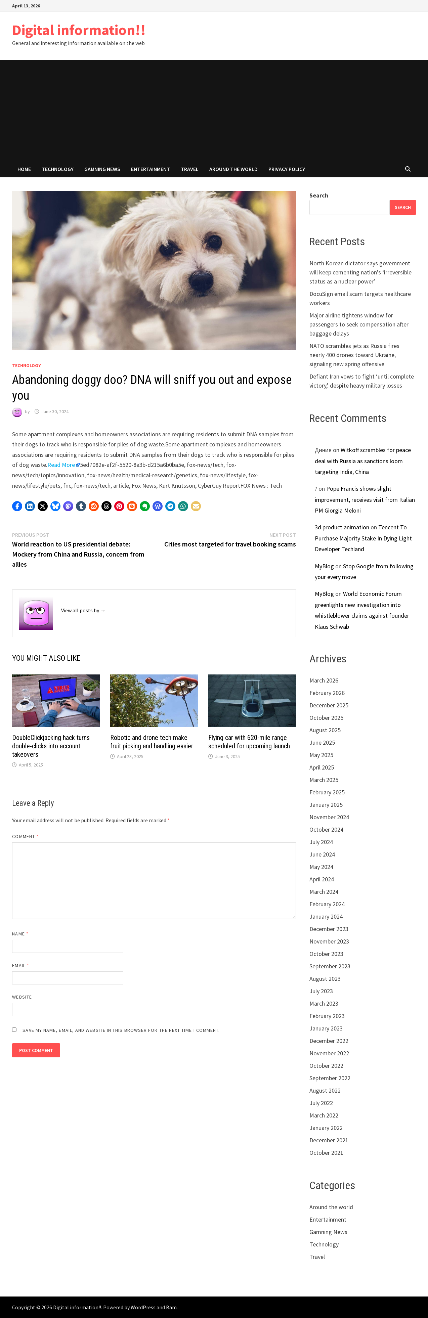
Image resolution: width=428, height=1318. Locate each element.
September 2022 (329, 1078)
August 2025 (325, 730)
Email (20, 965)
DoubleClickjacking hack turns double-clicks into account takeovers (51, 746)
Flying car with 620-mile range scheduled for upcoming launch (249, 742)
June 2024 (322, 854)
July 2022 (321, 1103)
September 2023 (329, 966)
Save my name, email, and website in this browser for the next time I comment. (121, 1030)
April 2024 (321, 879)
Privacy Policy (286, 169)
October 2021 (326, 1152)
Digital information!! (79, 29)
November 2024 (329, 817)
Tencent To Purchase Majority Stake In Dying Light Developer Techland (363, 538)
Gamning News (102, 169)
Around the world (233, 169)
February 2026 (327, 693)
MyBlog (324, 566)
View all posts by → (83, 610)
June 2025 (322, 742)
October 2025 (326, 717)
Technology (58, 169)
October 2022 (326, 1065)
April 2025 (321, 767)
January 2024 (326, 916)
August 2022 (325, 1090)
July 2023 (321, 991)
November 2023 (329, 941)
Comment (25, 836)
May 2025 (321, 755)
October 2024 (326, 829)
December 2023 (328, 929)
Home (24, 169)
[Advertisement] (214, 110)
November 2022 (329, 1053)
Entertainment (150, 169)
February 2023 (327, 1016)
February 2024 (327, 904)
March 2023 (323, 1003)
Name (20, 934)
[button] (17, 506)
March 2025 (323, 780)
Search (318, 195)
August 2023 (325, 978)
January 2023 (326, 1028)
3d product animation (342, 527)
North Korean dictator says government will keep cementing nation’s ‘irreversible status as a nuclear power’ (360, 272)
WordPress (143, 1307)
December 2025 (328, 705)
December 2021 (328, 1140)
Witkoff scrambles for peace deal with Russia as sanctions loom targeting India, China (363, 461)
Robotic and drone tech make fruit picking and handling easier (151, 742)
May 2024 (321, 867)
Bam (171, 1307)
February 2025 (327, 792)
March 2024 (323, 891)
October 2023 (326, 954)
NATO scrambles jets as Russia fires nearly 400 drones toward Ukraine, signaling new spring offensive (354, 355)
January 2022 (326, 1128)
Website (22, 997)
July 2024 (321, 842)
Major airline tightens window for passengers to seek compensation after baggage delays (359, 324)
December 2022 (328, 1041)
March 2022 (323, 1115)
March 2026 (323, 680)
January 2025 (326, 804)
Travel (190, 169)
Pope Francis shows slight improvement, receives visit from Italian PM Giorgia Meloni (365, 499)
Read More (61, 465)
